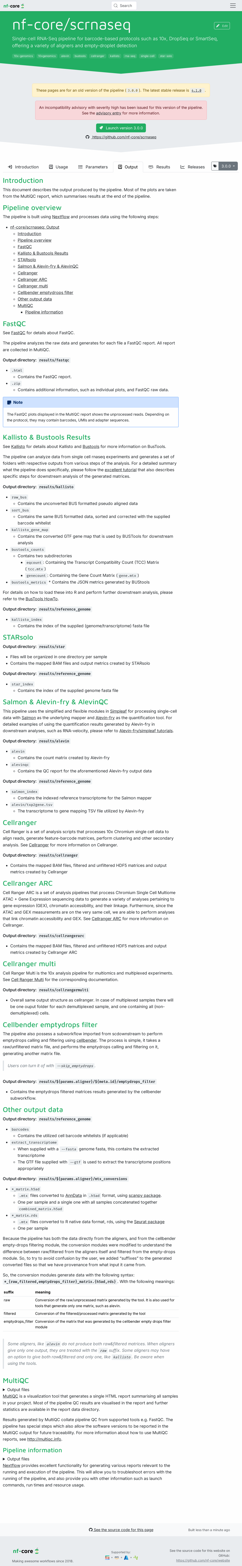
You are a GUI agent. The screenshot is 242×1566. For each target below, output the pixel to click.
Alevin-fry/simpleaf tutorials (146, 730)
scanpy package (145, 1195)
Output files (18, 1389)
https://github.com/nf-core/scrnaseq (121, 137)
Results (159, 166)
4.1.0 (196, 90)
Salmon (29, 717)
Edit (222, 26)
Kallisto (18, 446)
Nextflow (61, 216)
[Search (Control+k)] (124, 5)
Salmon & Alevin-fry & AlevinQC (48, 266)
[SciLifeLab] (136, 1557)
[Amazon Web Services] (117, 1557)
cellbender (87, 1040)
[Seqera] (107, 1557)
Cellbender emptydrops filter (45, 292)
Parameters (93, 166)
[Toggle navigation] (233, 5)
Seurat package (149, 1221)
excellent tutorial (121, 469)
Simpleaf (118, 711)
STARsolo (27, 259)
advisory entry (108, 113)
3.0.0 (227, 166)
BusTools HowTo (42, 598)
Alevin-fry (105, 717)
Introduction (23, 166)
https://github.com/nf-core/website (203, 1560)
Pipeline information (44, 312)
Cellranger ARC (32, 279)
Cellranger (28, 272)
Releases (193, 166)
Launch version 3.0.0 (121, 128)
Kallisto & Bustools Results (43, 253)
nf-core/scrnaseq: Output (34, 227)
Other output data (35, 299)
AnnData (73, 1195)
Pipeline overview (34, 240)
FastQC (25, 246)
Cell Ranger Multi (27, 979)
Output (128, 166)
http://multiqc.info (44, 1439)
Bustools (91, 446)
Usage (58, 166)
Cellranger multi (33, 286)
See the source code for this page (121, 1529)
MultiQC (25, 305)
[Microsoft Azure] (126, 1557)
